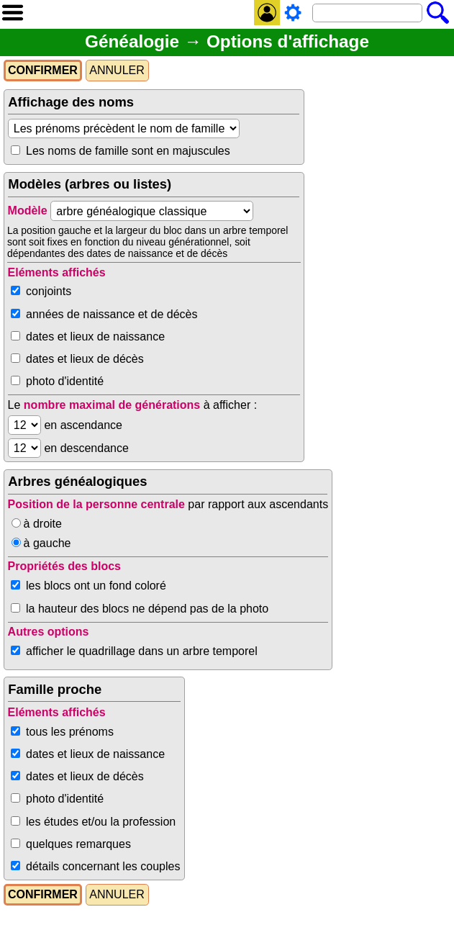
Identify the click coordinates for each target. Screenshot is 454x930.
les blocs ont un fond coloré (96, 585)
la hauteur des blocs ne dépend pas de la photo (147, 608)
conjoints (48, 291)
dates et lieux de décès (85, 359)
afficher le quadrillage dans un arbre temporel (142, 651)
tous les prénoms (70, 732)
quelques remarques (78, 844)
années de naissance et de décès (111, 314)
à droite (43, 524)
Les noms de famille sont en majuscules (128, 151)
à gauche (47, 543)
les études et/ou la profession (101, 822)
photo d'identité (65, 381)
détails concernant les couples (103, 866)
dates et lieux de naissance (95, 336)
